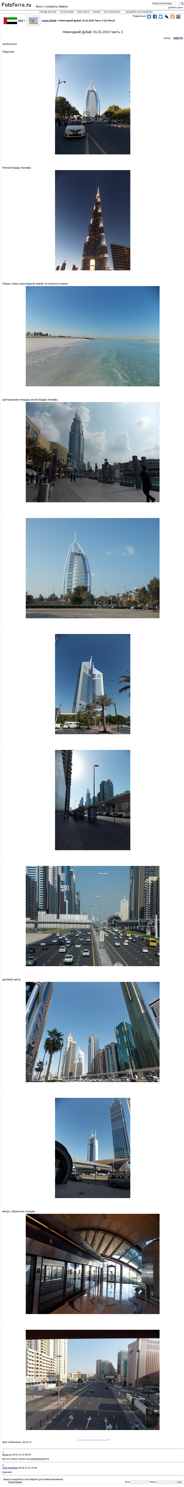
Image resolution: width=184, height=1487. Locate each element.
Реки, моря (83, 12)
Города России (47, 12)
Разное (97, 12)
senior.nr (6, 1454)
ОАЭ (13, 20)
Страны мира (67, 12)
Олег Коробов (9, 1467)
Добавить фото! (175, 7)
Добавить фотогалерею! (139, 12)
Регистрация (15, 1482)
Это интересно (112, 12)
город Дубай (41, 20)
